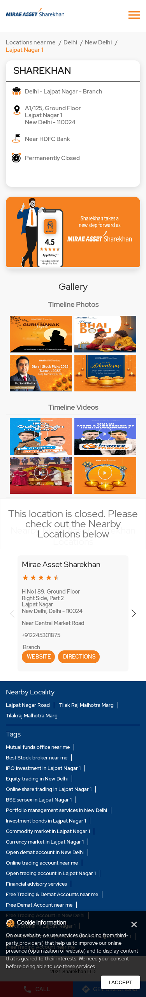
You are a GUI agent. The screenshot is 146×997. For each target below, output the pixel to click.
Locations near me (31, 42)
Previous (12, 613)
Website (38, 656)
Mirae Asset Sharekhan (61, 564)
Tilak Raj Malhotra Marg (86, 705)
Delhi (70, 42)
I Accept (120, 982)
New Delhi (98, 42)
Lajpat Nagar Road (28, 705)
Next (133, 613)
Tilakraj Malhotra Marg (32, 715)
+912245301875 (41, 635)
